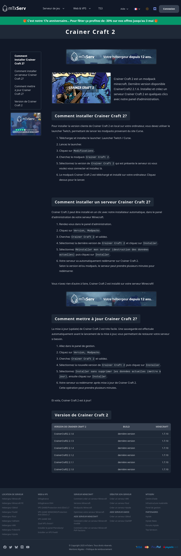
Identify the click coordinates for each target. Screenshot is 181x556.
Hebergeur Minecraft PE (12, 503)
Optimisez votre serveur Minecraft (89, 512)
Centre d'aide (151, 499)
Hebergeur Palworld (11, 530)
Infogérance (43, 499)
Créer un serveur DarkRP (121, 521)
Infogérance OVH (45, 503)
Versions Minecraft (82, 503)
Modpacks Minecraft (83, 507)
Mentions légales (76, 549)
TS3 (100, 8)
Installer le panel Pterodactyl (50, 528)
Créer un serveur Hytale (120, 507)
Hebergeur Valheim (11, 521)
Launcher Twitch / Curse (116, 138)
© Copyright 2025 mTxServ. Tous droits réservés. (90, 545)
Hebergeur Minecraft (11, 499)
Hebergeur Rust (9, 516)
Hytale (148, 516)
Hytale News (151, 521)
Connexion (169, 8)
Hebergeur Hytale (10, 534)
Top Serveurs (151, 530)
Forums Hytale (152, 525)
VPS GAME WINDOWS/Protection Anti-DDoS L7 (52, 513)
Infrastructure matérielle (157, 503)
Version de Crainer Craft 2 (25, 103)
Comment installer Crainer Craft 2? (25, 59)
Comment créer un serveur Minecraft (90, 499)
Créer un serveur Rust (119, 503)
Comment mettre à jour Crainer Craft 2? (25, 90)
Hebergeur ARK (9, 525)
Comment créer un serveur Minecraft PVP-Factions (90, 529)
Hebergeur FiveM (9, 512)
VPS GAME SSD (44, 519)
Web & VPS (82, 8)
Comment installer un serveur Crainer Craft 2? (26, 74)
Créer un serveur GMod (120, 516)
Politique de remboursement (99, 549)
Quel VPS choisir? (45, 523)
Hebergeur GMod (10, 507)
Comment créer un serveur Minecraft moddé (90, 522)
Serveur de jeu (54, 8)
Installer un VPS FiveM (48, 532)
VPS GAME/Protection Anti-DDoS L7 (53, 507)
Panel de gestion (153, 507)
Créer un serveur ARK (119, 499)
